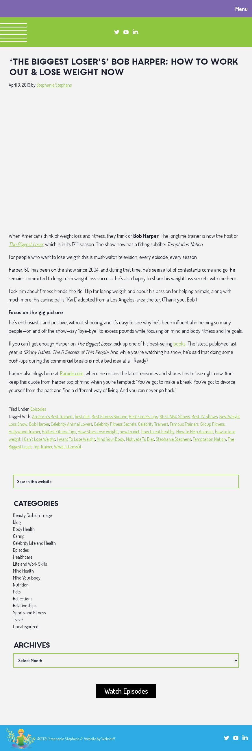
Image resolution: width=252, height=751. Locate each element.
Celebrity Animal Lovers (71, 424)
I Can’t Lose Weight (38, 439)
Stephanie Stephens (173, 439)
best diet (82, 416)
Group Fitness (212, 424)
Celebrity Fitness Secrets (115, 424)
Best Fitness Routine (109, 416)
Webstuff (108, 738)
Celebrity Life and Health (34, 543)
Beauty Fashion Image (32, 515)
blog (17, 522)
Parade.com (72, 373)
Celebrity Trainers (153, 424)
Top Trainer (42, 446)
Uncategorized (25, 626)
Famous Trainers (184, 424)
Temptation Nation (209, 439)
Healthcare (22, 557)
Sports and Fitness (29, 612)
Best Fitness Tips (143, 416)
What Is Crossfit (67, 446)
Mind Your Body (110, 439)
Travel (18, 619)
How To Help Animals (194, 431)
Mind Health (23, 571)
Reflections (22, 599)
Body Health (24, 529)
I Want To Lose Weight (76, 439)
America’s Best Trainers (52, 416)
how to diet (130, 431)
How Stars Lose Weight (98, 431)
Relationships (24, 606)
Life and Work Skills (30, 564)
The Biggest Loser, (26, 244)
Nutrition (21, 585)
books (179, 343)
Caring (18, 536)
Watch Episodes (126, 690)
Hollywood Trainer (24, 431)
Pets (17, 592)
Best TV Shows (205, 416)
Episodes (38, 409)
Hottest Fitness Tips (59, 431)
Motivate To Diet (140, 439)
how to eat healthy (158, 431)
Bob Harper (39, 424)
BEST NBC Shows (175, 416)
